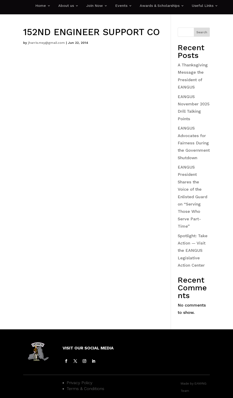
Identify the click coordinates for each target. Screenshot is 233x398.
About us (66, 6)
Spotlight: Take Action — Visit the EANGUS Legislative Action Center (193, 250)
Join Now (94, 6)
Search (201, 32)
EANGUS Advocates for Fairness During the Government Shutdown (194, 143)
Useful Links (202, 6)
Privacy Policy (79, 382)
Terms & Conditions (85, 388)
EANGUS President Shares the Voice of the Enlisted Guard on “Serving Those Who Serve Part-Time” (192, 197)
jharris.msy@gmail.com (46, 42)
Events (121, 6)
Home (40, 6)
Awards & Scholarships (160, 6)
